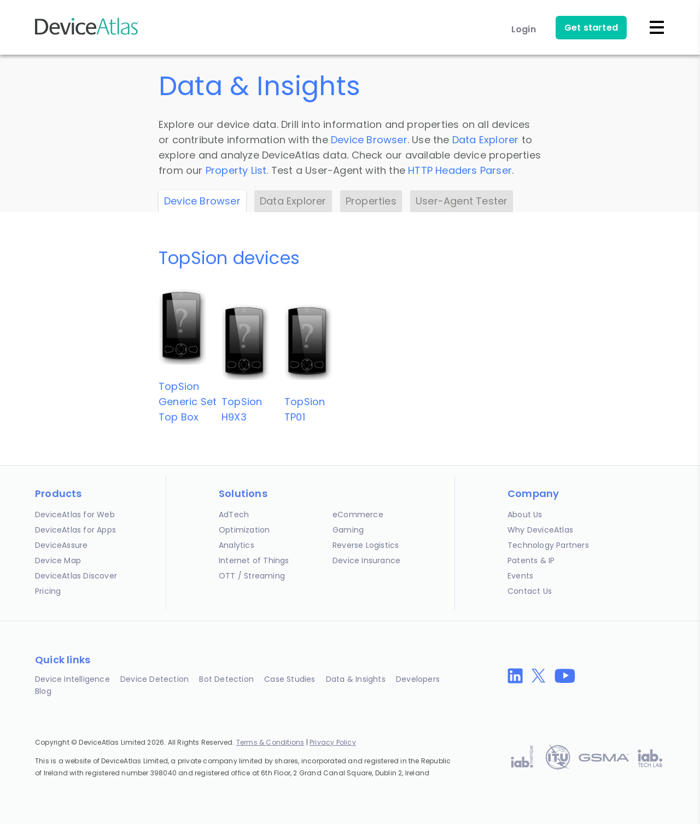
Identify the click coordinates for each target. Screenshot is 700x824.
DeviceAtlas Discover (76, 575)
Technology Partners (548, 545)
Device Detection (154, 679)
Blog (43, 691)
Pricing (48, 591)
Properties (371, 201)
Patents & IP (531, 560)
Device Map (58, 560)
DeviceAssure (61, 545)
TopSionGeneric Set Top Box (188, 401)
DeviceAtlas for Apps (75, 529)
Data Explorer (485, 140)
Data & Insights (356, 679)
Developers (418, 679)
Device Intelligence (72, 679)
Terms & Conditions (270, 742)
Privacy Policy (333, 742)
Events (520, 575)
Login (523, 29)
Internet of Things (254, 560)
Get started (591, 27)
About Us (525, 514)
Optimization (244, 529)
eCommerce (357, 514)
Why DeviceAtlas (540, 529)
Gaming (348, 529)
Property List (236, 170)
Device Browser (369, 140)
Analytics (236, 545)
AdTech (234, 514)
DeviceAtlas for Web (75, 514)
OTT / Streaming (252, 575)
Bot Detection (226, 679)
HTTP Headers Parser (460, 170)
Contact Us (530, 591)
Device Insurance (366, 560)
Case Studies (289, 679)
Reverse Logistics (365, 545)
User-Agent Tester (462, 201)
